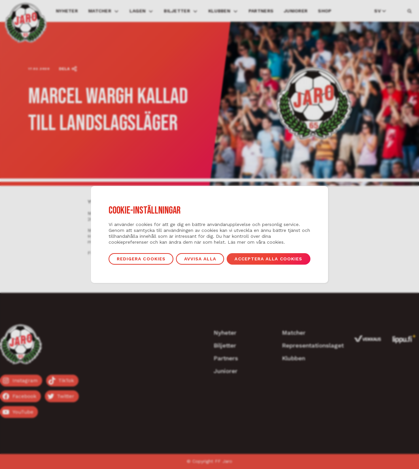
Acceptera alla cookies (268, 258)
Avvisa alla (200, 258)
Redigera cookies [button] (141, 258)
